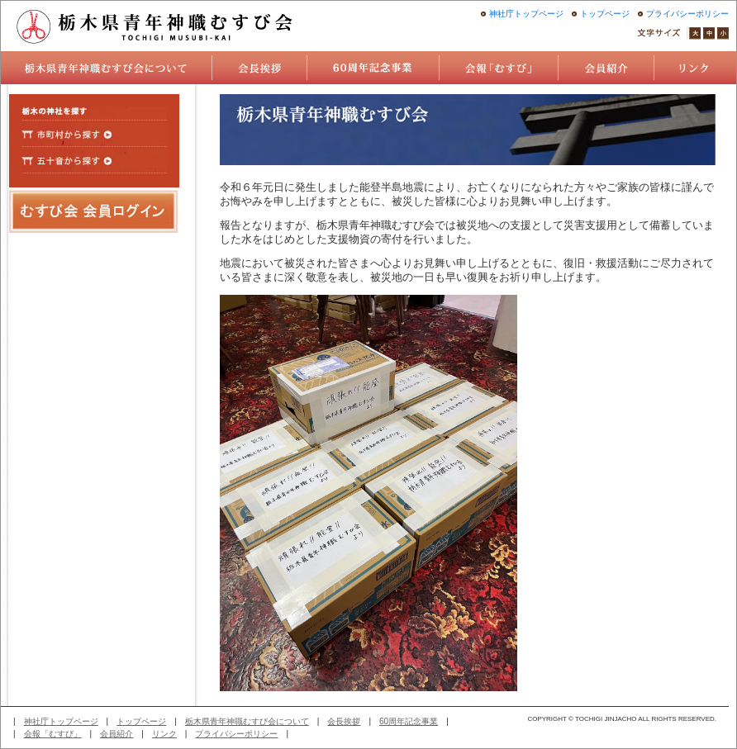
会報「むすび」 (53, 733)
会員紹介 (116, 733)
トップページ (605, 13)
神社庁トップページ (526, 13)
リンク (164, 733)
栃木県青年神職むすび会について (247, 721)
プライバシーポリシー (687, 13)
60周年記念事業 (408, 721)
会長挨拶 (343, 721)
